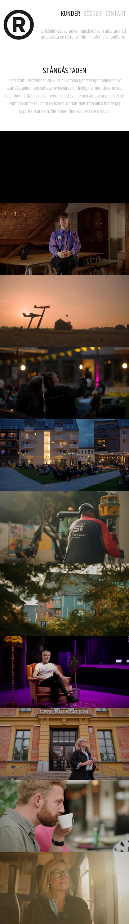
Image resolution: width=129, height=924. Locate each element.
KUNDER (70, 14)
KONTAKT (115, 14)
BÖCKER (92, 14)
